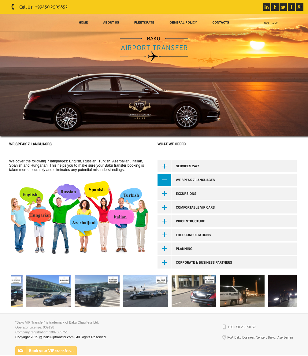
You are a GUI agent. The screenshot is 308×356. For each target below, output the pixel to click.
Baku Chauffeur (80, 322)
